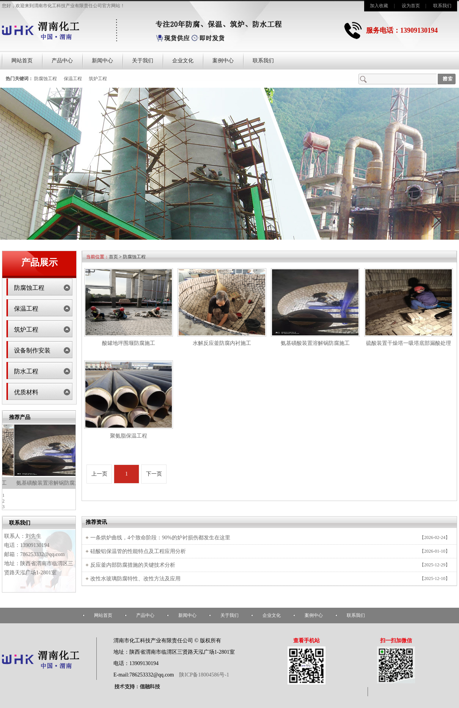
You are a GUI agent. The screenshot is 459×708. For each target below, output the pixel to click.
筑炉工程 (98, 78)
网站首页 (22, 60)
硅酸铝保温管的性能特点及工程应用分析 (138, 551)
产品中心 (62, 60)
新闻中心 (102, 60)
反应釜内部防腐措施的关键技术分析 (132, 565)
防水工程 (26, 371)
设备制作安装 (32, 350)
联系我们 (442, 5)
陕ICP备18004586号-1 (203, 675)
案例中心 (223, 60)
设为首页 (411, 5)
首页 (113, 256)
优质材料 (26, 392)
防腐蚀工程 (45, 78)
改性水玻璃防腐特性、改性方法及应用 (135, 579)
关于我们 (142, 60)
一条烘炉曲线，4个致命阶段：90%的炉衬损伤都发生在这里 (160, 537)
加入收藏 (379, 5)
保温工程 (73, 78)
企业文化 (182, 60)
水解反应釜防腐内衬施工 (39, 483)
